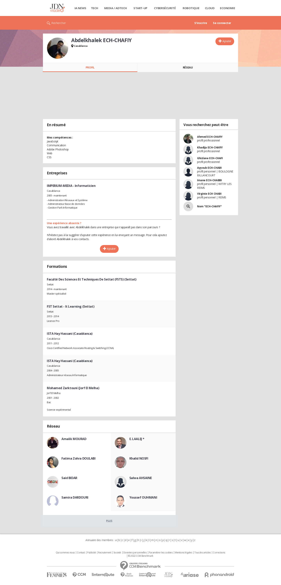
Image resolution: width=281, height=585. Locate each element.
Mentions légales (183, 552)
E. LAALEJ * (136, 439)
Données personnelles (135, 552)
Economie (227, 8)
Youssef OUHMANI (143, 497)
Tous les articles (202, 552)
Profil (90, 67)
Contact (81, 552)
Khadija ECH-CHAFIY (209, 147)
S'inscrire (200, 23)
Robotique (191, 8)
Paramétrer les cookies (161, 552)
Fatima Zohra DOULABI (78, 458)
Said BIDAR (69, 478)
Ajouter (226, 41)
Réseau (188, 67)
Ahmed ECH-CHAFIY (209, 136)
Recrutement (104, 552)
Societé (117, 552)
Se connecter (222, 23)
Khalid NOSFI (138, 458)
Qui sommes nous (65, 552)
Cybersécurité (165, 8)
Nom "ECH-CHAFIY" (209, 206)
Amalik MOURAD (73, 439)
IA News (80, 8)
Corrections (219, 552)
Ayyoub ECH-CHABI (209, 168)
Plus (109, 520)
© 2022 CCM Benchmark (140, 556)
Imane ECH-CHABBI (209, 180)
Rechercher (58, 23)
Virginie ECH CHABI (209, 193)
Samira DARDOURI (74, 497)
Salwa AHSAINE (140, 478)
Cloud (210, 8)
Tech (94, 8)
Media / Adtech (115, 8)
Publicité (91, 552)
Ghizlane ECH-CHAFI (210, 158)
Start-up (140, 8)
